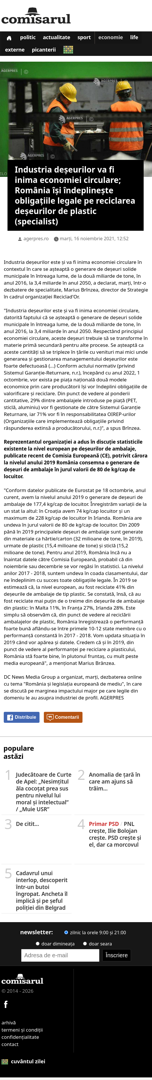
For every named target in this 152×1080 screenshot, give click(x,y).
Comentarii (63, 720)
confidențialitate (20, 1039)
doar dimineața (55, 946)
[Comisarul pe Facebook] (5, 1006)
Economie (114, 38)
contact (9, 1046)
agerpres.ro (36, 241)
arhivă (8, 1025)
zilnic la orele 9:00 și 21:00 (95, 935)
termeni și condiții (22, 1032)
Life (138, 38)
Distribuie (21, 720)
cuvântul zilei (23, 1063)
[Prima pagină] (9, 38)
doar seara (97, 946)
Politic (29, 38)
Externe (15, 52)
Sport (87, 38)
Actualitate (59, 38)
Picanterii (45, 52)
